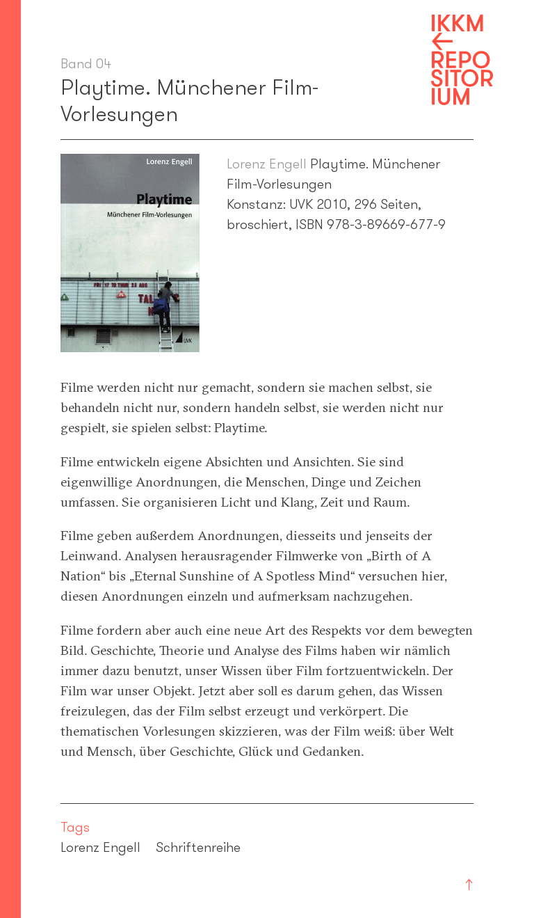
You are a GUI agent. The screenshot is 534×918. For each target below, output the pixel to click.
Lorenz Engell (267, 163)
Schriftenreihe (198, 847)
